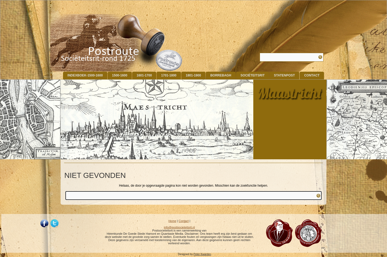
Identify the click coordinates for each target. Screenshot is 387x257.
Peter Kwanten (202, 254)
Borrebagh (220, 75)
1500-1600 (119, 75)
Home (172, 220)
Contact (311, 75)
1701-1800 (168, 75)
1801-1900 (193, 75)
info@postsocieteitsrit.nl (179, 227)
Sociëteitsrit (253, 75)
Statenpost (284, 75)
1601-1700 (144, 75)
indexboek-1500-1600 (85, 75)
